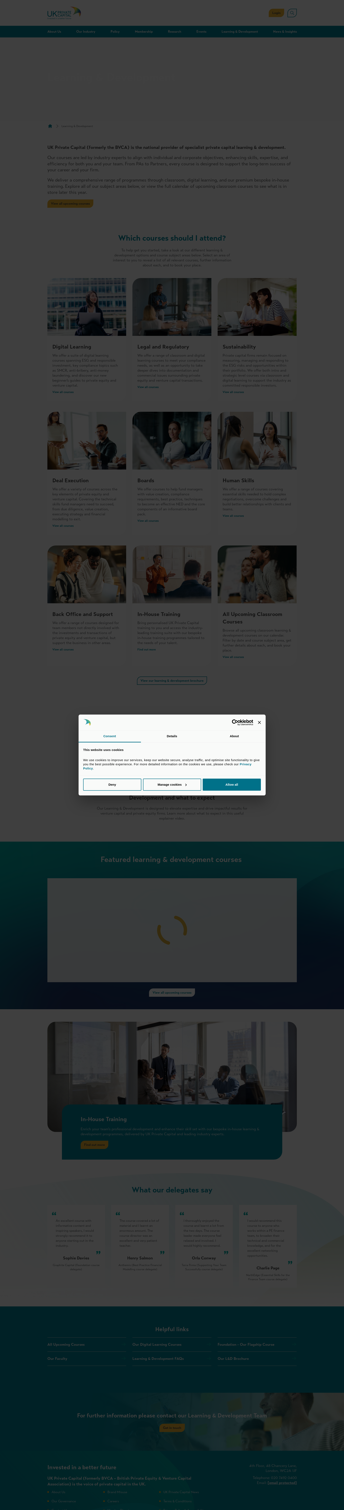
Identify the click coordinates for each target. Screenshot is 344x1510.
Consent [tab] (109, 736)
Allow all (232, 784)
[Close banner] (259, 722)
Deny (112, 784)
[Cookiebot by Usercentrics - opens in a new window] (235, 722)
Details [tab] (172, 736)
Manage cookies (172, 784)
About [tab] (234, 736)
